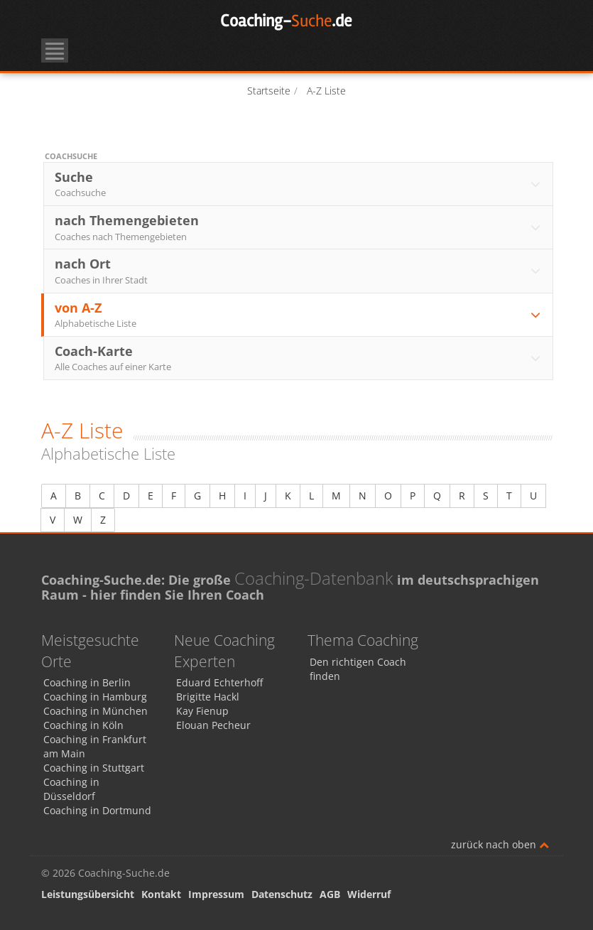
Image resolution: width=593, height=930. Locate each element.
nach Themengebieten (299, 227)
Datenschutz (281, 894)
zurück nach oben (500, 844)
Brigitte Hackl (207, 696)
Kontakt (161, 894)
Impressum (216, 894)
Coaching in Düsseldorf (71, 789)
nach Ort (299, 270)
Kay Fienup (202, 711)
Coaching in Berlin (87, 682)
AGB (330, 894)
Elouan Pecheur (213, 725)
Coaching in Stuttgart (93, 767)
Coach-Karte (299, 358)
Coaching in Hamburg (95, 696)
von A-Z (299, 314)
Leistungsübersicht (87, 894)
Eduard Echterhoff (219, 682)
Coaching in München (95, 711)
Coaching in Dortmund (97, 810)
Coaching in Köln (83, 725)
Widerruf (369, 894)
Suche (299, 184)
